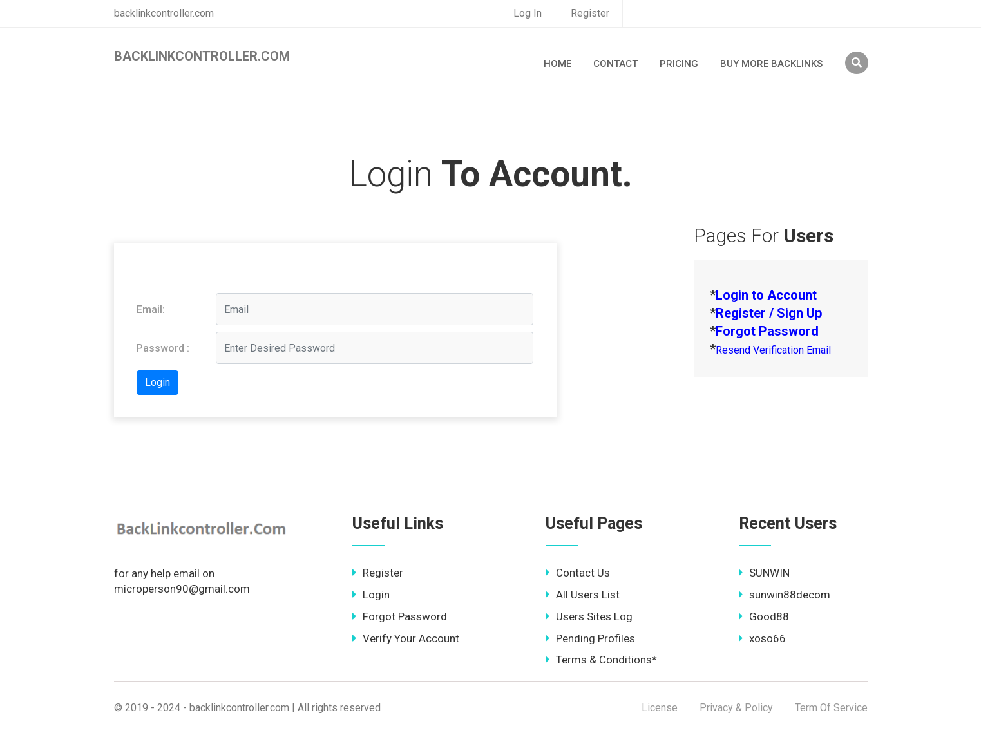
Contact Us (578, 572)
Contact (615, 64)
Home (557, 64)
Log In (527, 13)
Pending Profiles (590, 638)
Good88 (764, 616)
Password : (163, 348)
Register (590, 13)
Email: (151, 309)
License (660, 708)
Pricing (679, 64)
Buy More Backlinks (771, 64)
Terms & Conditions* (601, 659)
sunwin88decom (784, 594)
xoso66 (762, 638)
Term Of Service (831, 708)
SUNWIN (764, 572)
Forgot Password (399, 616)
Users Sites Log (589, 616)
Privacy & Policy (736, 708)
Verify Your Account (405, 638)
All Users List (583, 594)
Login (371, 594)
